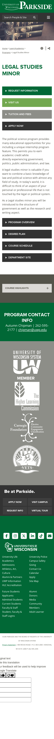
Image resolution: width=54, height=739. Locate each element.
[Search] (16, 17)
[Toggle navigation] (48, 17)
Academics (8, 560)
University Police (38, 556)
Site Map (34, 581)
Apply (32, 577)
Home (4, 48)
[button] (42, 48)
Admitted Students (12, 599)
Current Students (11, 603)
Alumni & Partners (12, 577)
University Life (9, 556)
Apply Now (15, 502)
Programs (6, 52)
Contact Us (35, 569)
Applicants (8, 595)
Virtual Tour (40, 510)
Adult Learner (36, 611)
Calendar (34, 573)
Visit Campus (40, 502)
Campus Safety (37, 560)
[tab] (27, 288)
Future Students (11, 591)
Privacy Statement (9, 645)
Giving (32, 564)
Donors (33, 595)
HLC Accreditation (12, 585)
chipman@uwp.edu (32, 330)
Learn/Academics (16, 48)
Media (32, 599)
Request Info (15, 510)
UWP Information (11, 581)
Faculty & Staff (10, 607)
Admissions (8, 564)
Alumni (33, 591)
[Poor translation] (10, 675)
